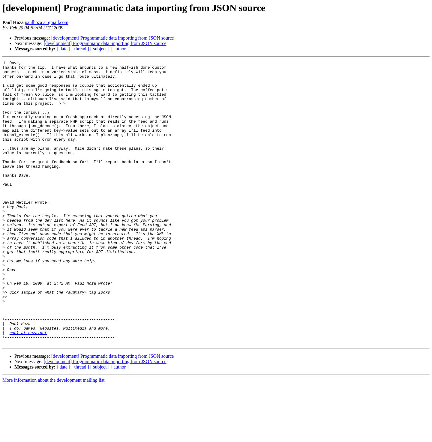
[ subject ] (100, 48)
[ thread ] (80, 48)
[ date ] (63, 48)
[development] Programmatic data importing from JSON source (112, 37)
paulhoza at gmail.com (46, 22)
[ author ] (120, 48)
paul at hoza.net (28, 387)
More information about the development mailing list (53, 436)
